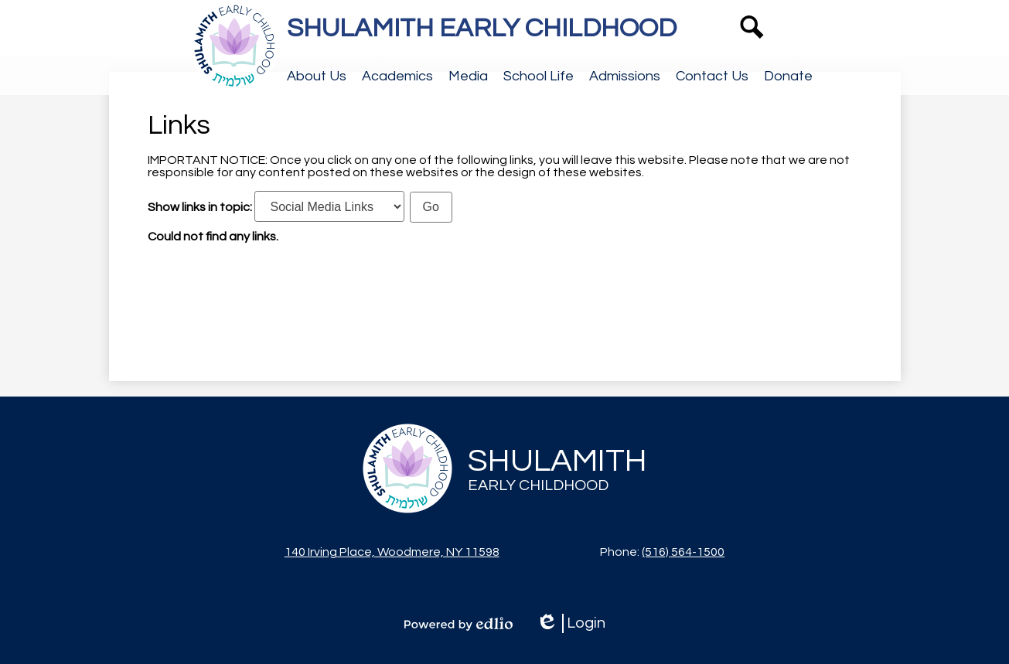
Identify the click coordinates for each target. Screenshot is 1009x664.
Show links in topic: (200, 207)
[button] (316, 75)
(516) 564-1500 (683, 552)
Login (570, 623)
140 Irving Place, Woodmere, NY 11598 (392, 552)
